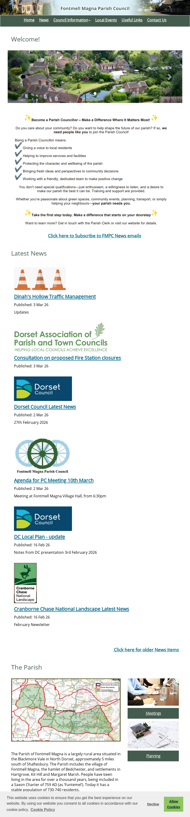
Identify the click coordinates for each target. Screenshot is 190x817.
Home (29, 20)
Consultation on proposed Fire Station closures (67, 357)
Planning (153, 756)
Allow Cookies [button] (173, 804)
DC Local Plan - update (39, 536)
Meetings (153, 713)
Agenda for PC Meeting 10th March (54, 480)
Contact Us (156, 20)
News (44, 20)
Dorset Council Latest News (45, 406)
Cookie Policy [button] (43, 810)
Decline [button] (153, 804)
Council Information (72, 20)
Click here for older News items (146, 650)
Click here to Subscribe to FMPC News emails (94, 236)
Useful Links (132, 20)
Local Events (106, 20)
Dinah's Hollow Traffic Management (55, 296)
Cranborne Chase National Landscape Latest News (71, 608)
